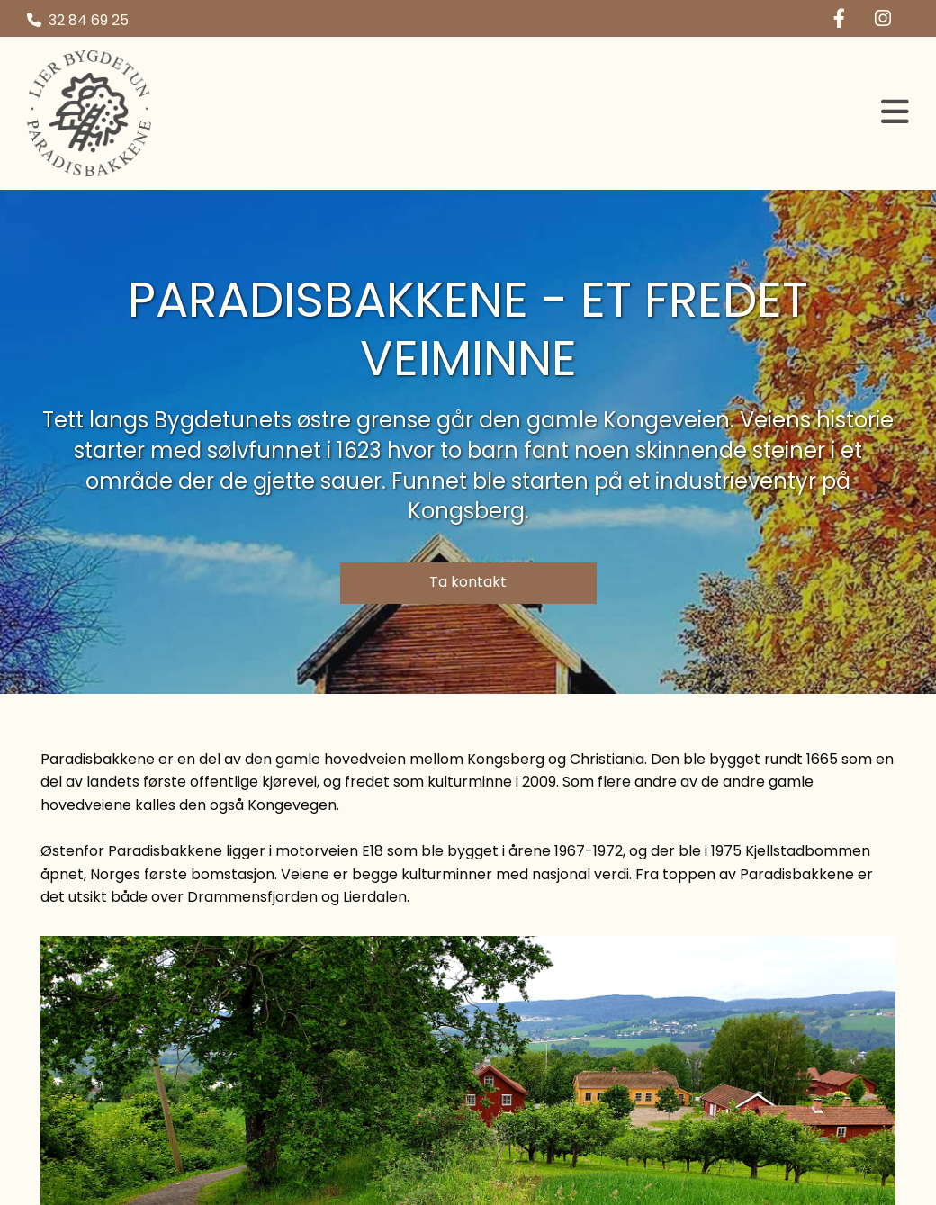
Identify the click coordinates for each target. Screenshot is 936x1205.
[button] (585, 112)
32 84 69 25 (89, 20)
